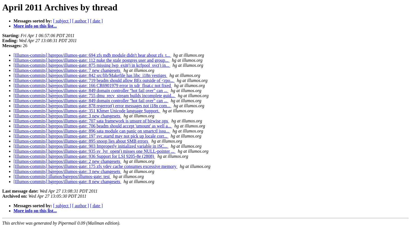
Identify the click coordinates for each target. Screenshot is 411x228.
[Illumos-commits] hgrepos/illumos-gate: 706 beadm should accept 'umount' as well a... (92, 126)
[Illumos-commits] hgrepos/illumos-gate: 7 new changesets (67, 70)
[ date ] (96, 21)
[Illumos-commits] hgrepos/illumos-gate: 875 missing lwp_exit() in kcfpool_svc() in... (91, 65)
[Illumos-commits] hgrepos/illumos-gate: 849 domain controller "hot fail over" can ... (90, 90)
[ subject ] (62, 21)
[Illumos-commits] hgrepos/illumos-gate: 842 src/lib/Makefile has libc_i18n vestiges (90, 75)
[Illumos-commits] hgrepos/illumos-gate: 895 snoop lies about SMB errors (81, 141)
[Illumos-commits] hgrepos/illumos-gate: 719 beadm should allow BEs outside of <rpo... (94, 80)
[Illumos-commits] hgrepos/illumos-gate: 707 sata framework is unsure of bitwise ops (91, 120)
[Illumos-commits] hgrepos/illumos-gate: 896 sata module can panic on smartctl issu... (91, 131)
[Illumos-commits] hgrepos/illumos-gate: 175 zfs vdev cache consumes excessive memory (95, 166)
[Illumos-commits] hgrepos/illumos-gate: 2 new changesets (67, 161)
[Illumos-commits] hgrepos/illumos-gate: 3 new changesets (67, 115)
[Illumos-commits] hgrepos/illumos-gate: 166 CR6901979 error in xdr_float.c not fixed (92, 85)
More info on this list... (35, 26)
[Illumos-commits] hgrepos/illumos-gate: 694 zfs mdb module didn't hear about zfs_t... (92, 55)
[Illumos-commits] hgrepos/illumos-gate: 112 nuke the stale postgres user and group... (91, 60)
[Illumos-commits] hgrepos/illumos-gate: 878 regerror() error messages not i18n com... (92, 105)
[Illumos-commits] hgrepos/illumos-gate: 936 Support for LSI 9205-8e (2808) (84, 156)
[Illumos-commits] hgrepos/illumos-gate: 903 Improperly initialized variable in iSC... (90, 146)
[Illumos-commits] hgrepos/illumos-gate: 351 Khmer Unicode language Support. (87, 110)
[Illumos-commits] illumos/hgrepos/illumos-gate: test (62, 176)
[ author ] (80, 21)
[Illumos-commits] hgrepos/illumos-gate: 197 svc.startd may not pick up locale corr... (90, 136)
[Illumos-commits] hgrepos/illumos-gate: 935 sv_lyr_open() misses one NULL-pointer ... (94, 151)
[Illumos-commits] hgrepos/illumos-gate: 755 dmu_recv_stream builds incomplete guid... (94, 95)
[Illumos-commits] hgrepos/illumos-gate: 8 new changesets (67, 181)
